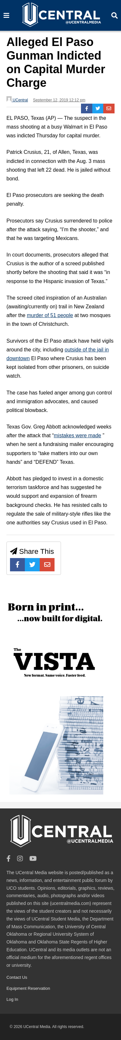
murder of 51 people (50, 315)
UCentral (17, 99)
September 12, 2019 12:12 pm (59, 100)
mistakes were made (77, 435)
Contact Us (16, 977)
